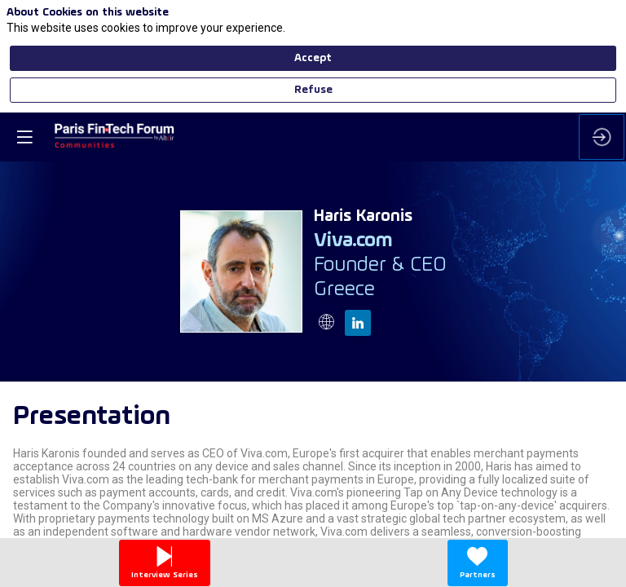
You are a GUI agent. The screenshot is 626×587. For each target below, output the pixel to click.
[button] (24, 24)
